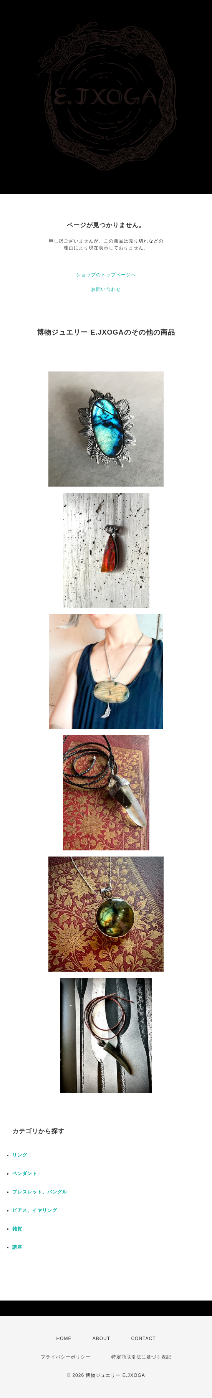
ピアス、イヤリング (34, 1210)
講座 (17, 1247)
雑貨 (17, 1228)
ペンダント (24, 1173)
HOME (63, 1338)
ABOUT (101, 1338)
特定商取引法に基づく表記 (141, 1357)
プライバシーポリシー (66, 1357)
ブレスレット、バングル (39, 1192)
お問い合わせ (106, 289)
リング (19, 1155)
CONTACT (143, 1338)
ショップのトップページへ (106, 274)
